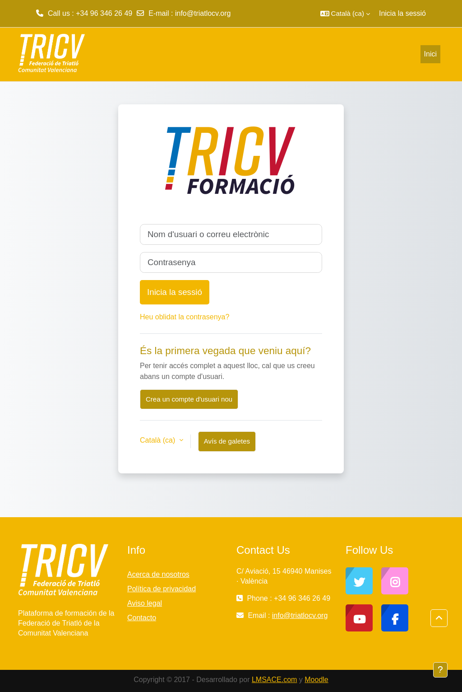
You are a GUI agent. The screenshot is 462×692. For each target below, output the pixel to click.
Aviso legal (144, 603)
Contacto (141, 618)
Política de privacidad (161, 589)
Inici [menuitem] (430, 54)
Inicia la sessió (402, 13)
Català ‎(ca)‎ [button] (158, 440)
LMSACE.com (274, 679)
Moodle (316, 679)
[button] (345, 13)
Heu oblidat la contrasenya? (184, 317)
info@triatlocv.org (203, 13)
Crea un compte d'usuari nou (189, 399)
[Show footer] (440, 670)
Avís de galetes (227, 441)
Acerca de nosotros (158, 574)
